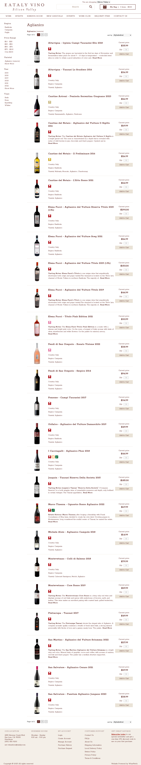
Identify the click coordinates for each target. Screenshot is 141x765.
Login (60, 735)
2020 (7, 81)
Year (6, 69)
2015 (6, 73)
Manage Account (64, 742)
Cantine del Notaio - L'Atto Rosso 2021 (70, 180)
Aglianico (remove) (12, 61)
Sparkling (8, 103)
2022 (7, 86)
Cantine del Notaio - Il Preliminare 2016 (71, 153)
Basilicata (8, 27)
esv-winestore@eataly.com (15, 745)
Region (7, 23)
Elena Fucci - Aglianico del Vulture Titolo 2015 (79, 263)
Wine (8, 16)
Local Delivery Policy (93, 748)
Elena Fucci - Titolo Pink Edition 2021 (70, 316)
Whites (7, 105)
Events (71, 16)
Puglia (7, 32)
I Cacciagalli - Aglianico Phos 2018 (69, 451)
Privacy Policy (90, 755)
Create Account (64, 738)
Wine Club (84, 16)
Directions (9, 739)
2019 (6, 78)
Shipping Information (93, 745)
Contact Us (120, 16)
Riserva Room (35, 16)
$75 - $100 (9, 49)
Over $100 (9, 52)
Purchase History (65, 745)
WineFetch (133, 764)
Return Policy (90, 752)
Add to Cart (124, 54)
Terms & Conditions (92, 758)
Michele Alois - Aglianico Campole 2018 (71, 532)
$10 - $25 (8, 42)
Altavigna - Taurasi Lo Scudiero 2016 (70, 69)
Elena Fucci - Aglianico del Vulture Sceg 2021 (75, 236)
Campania (8, 30)
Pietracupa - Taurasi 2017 (63, 613)
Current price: (124, 43)
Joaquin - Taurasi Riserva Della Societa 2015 (74, 477)
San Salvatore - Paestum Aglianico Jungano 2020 (77, 694)
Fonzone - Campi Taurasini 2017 (67, 397)
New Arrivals (55, 16)
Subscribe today (118, 734)
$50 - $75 (9, 47)
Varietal (8, 57)
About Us (88, 742)
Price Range (10, 38)
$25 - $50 (9, 44)
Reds (7, 98)
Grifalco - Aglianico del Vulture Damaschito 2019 (77, 424)
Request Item (102, 16)
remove (40, 31)
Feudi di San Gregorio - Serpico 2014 (69, 370)
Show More (9, 64)
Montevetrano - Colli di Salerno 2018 (69, 558)
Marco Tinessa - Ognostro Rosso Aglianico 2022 (76, 504)
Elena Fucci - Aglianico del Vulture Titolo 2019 (76, 289)
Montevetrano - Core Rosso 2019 (67, 585)
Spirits (18, 16)
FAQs (87, 738)
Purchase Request (65, 748)
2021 (6, 83)
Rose (7, 100)
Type (6, 94)
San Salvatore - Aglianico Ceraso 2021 (70, 667)
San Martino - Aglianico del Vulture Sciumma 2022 (78, 639)
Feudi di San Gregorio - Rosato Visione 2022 (74, 344)
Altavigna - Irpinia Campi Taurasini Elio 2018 (75, 43)
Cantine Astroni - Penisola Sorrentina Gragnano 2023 (79, 96)
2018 (6, 75)
